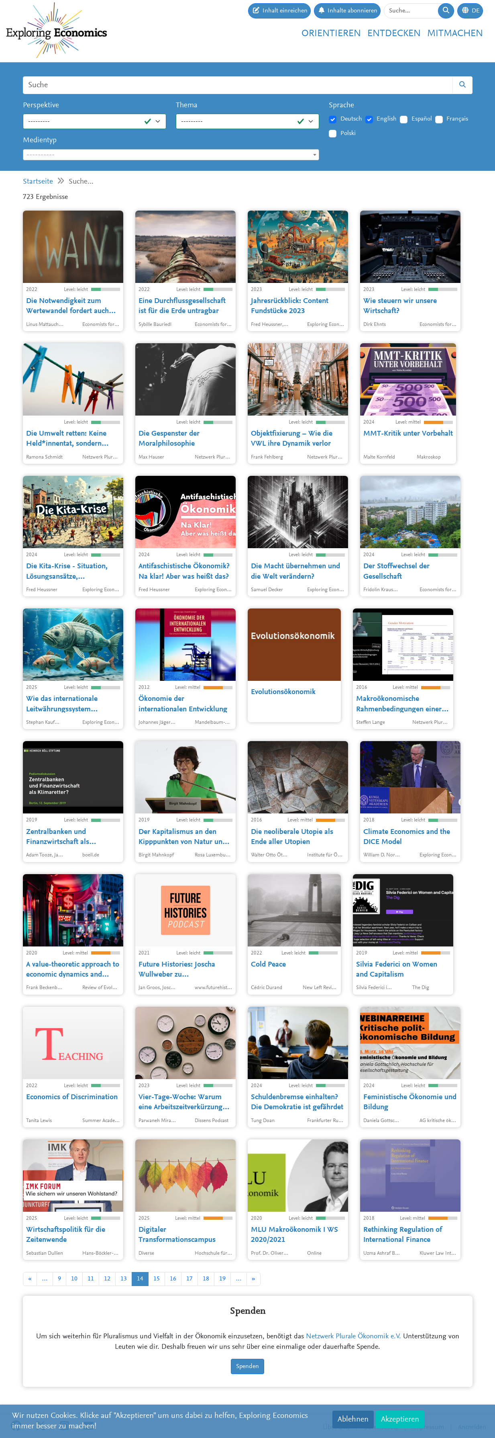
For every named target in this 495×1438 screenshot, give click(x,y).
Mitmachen (455, 34)
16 (173, 1279)
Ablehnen (353, 1419)
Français (457, 119)
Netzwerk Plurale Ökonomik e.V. (353, 1336)
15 (156, 1279)
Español (421, 119)
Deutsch (351, 119)
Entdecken (394, 34)
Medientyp (40, 140)
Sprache (341, 105)
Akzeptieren (400, 1419)
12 (107, 1279)
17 (189, 1279)
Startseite (38, 182)
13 (123, 1279)
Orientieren (331, 34)
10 (74, 1279)
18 (206, 1279)
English (387, 119)
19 (222, 1279)
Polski (348, 133)
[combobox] (171, 154)
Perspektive (41, 105)
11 (91, 1279)
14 (140, 1279)
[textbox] (171, 155)
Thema (187, 105)
